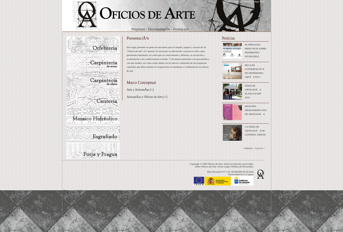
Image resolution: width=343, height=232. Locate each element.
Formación (180, 29)
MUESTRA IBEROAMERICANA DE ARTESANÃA (255, 110)
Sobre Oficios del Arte (206, 166)
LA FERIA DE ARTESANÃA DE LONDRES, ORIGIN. (255, 130)
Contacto (245, 1)
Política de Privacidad (242, 166)
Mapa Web (258, 1)
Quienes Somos (230, 1)
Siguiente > (260, 148)
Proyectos (138, 29)
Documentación (159, 29)
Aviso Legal (224, 166)
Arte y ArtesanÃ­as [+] (140, 89)
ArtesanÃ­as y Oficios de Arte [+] (147, 97)
